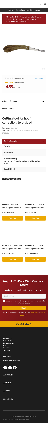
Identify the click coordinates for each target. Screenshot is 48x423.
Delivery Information (9, 101)
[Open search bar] (41, 4)
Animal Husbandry (15, 130)
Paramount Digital (31, 416)
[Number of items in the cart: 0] (45, 4)
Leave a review (39, 78)
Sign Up (12, 82)
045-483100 (7, 357)
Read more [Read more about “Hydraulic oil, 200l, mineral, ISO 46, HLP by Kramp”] (35, 259)
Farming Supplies (26, 130)
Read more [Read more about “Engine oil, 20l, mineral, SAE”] (12, 259)
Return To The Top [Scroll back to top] (22, 324)
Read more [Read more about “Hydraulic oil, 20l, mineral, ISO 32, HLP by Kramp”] (35, 218)
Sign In (6, 82)
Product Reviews (8, 109)
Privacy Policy (34, 312)
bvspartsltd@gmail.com (11, 360)
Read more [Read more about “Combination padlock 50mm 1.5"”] (12, 218)
